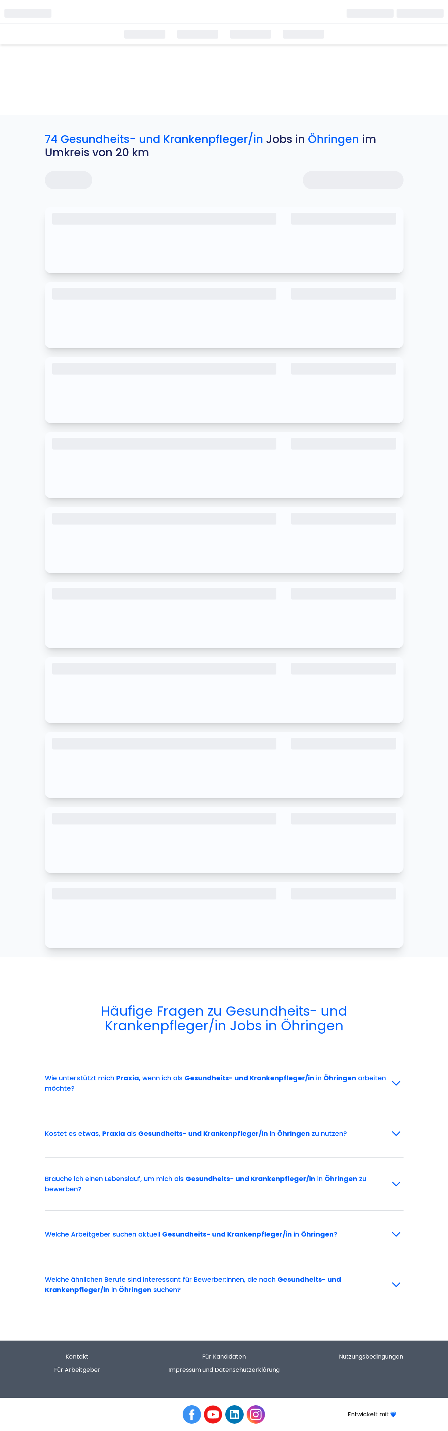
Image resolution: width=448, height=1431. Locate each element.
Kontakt (77, 1356)
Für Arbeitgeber (77, 1370)
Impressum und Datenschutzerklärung (224, 1370)
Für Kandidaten (224, 1356)
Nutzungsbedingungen (371, 1356)
